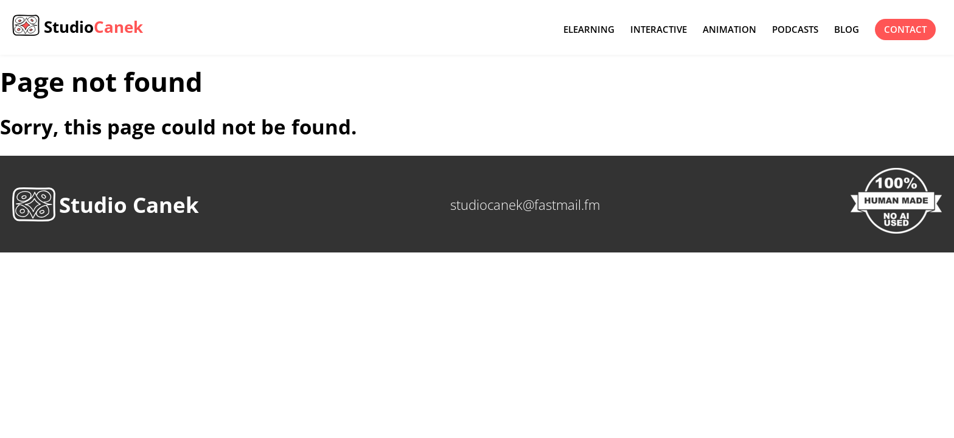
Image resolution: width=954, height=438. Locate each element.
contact (905, 29)
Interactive (658, 29)
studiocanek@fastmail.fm (525, 204)
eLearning (589, 29)
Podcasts (795, 29)
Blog (846, 29)
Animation (729, 29)
